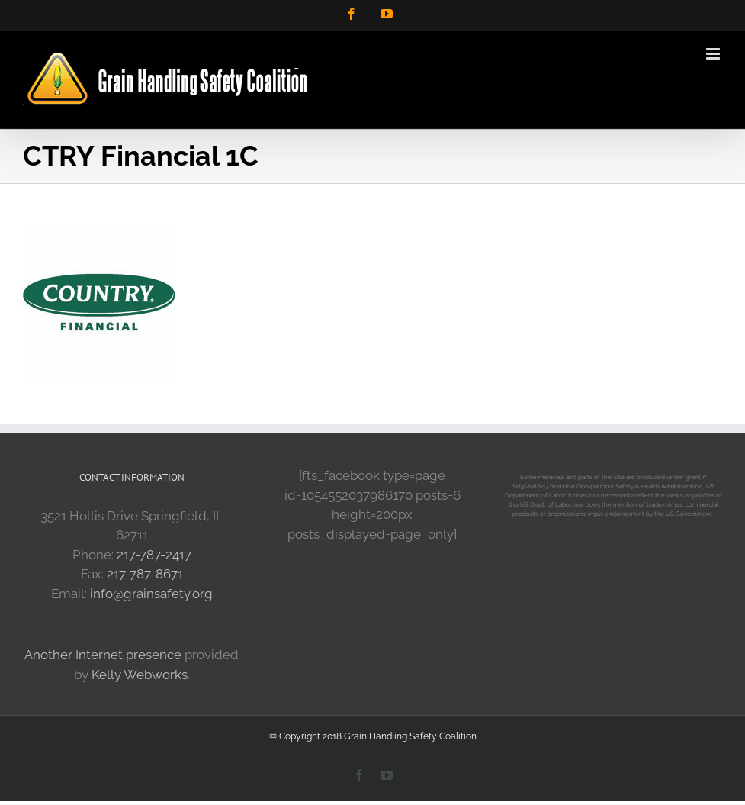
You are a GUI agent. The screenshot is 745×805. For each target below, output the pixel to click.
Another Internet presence (102, 654)
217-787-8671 (145, 573)
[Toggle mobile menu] (714, 54)
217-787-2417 (154, 554)
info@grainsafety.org (151, 593)
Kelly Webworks (140, 674)
